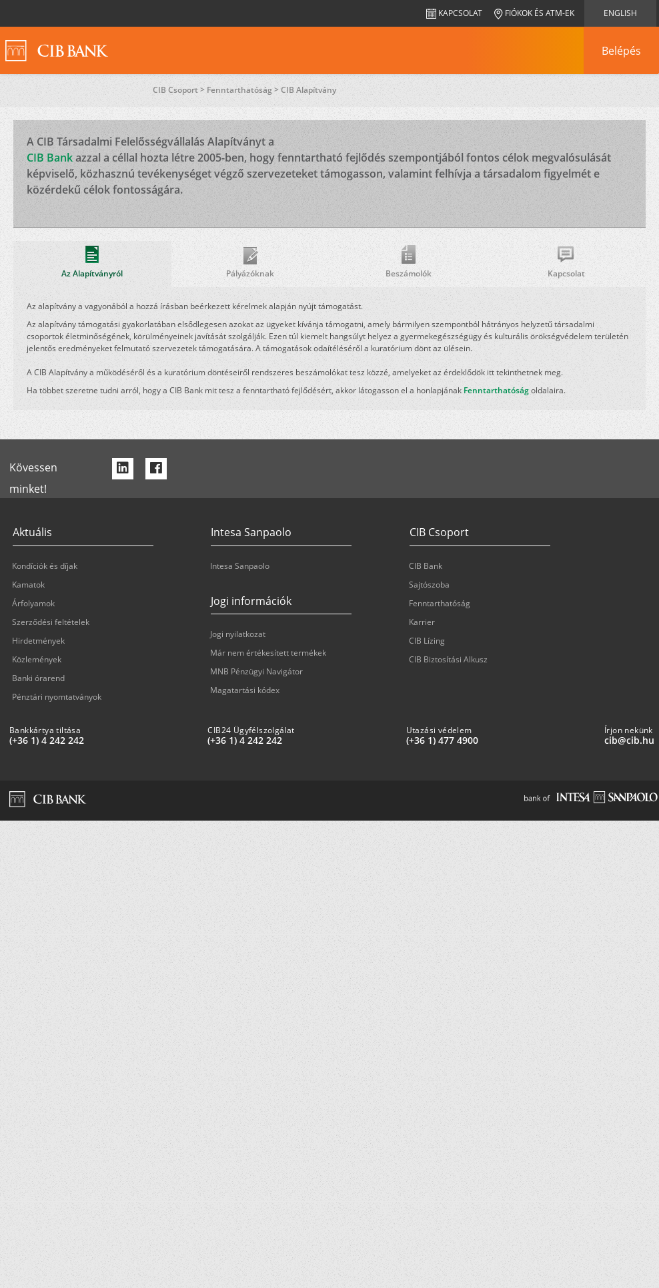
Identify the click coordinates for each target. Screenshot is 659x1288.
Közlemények (36, 659)
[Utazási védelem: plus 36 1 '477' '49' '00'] (500, 740)
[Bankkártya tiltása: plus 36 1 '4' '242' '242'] (103, 740)
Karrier (422, 622)
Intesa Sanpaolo (239, 566)
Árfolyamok (33, 603)
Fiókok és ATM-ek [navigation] (534, 13)
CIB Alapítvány (308, 89)
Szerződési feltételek (50, 622)
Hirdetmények (38, 640)
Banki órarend (38, 678)
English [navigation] (620, 13)
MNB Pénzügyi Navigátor (256, 671)
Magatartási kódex (244, 690)
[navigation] (621, 50)
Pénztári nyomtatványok (56, 696)
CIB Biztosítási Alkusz (448, 659)
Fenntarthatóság (496, 390)
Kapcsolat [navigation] (454, 13)
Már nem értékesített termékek (268, 652)
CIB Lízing (427, 640)
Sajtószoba (429, 584)
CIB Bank (50, 157)
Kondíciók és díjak (44, 566)
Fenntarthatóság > (244, 89)
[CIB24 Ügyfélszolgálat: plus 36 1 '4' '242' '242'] (301, 740)
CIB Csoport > (180, 89)
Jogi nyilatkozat (237, 634)
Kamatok (28, 584)
